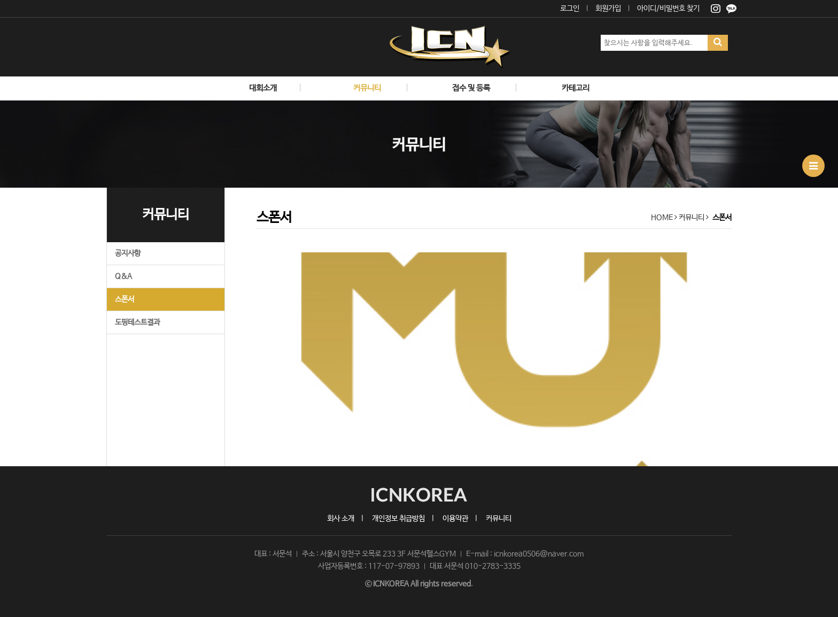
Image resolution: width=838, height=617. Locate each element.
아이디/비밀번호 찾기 (668, 8)
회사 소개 (340, 518)
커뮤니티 (498, 518)
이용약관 (455, 518)
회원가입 (608, 8)
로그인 (569, 8)
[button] (292, 359)
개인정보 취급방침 (398, 518)
